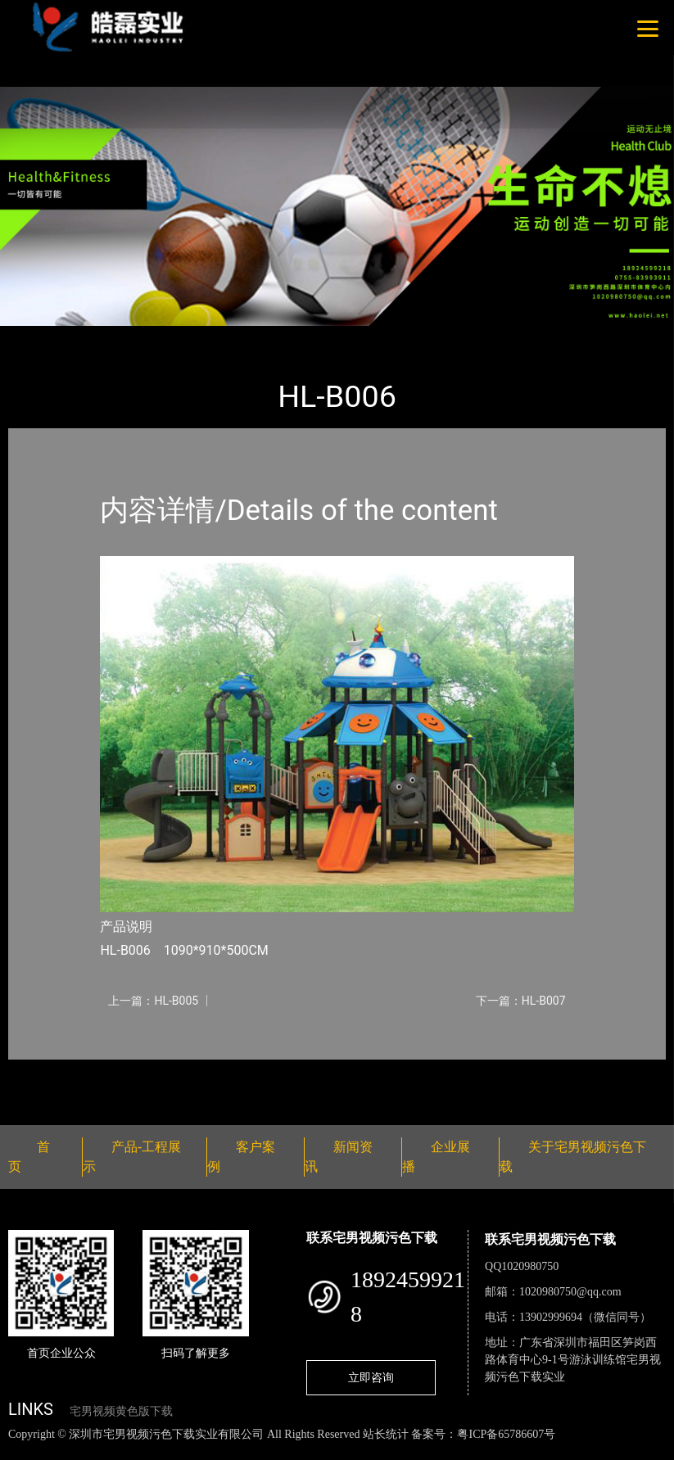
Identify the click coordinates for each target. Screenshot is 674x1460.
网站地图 (24, 1451)
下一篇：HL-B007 (521, 1000)
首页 (37, 337)
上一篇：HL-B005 (153, 1000)
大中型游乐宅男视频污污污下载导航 (262, 337)
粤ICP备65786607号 (506, 1434)
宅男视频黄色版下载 (121, 1411)
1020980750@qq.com (570, 1292)
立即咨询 (371, 1377)
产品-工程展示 (106, 337)
